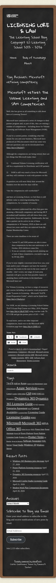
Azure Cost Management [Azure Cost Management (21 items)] (35, 384)
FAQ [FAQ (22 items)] (29, 409)
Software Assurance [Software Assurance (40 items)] (32, 441)
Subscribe (15, 539)
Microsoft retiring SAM (25, 355)
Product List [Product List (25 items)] (23, 437)
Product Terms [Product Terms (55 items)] (36, 437)
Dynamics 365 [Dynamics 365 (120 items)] (25, 398)
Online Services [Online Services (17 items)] (25, 429)
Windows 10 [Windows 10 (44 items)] (30, 444)
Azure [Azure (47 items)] (23, 383)
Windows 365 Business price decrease (28, 461)
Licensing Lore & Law (28, 28)
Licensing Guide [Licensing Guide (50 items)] (36, 412)
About (28, 63)
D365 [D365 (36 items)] (34, 393)
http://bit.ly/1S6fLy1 (32, 326)
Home (13, 57)
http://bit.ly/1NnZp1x (15, 299)
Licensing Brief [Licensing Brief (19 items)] (23, 412)
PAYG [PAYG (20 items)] (33, 429)
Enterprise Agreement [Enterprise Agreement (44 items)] (16, 408)
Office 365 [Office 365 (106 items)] (13, 429)
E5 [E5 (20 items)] (34, 404)
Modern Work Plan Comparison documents (30, 488)
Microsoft (31, 352)
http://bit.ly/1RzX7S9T (19, 311)
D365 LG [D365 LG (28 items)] (40, 394)
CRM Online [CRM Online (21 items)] (21, 394)
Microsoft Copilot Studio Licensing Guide (30, 481)
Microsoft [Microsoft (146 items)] (13, 423)
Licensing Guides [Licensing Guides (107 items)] (18, 417)
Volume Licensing (33, 361)
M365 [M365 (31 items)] (33, 418)
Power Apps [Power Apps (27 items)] (39, 429)
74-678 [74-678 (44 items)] (9, 383)
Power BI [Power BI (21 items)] (17, 433)
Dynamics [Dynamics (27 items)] (10, 399)
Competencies (12, 352)
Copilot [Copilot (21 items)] (14, 394)
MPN (27, 358)
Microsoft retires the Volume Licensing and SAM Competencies (28, 98)
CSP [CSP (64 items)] (28, 393)
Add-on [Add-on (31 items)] (17, 383)
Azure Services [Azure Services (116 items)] (27, 388)
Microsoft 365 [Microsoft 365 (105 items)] (31, 423)
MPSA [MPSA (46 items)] (45, 423)
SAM (31, 358)
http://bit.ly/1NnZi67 (15, 148)
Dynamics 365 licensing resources (27, 474)
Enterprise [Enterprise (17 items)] (41, 404)
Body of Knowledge (34, 57)
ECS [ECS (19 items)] (37, 404)
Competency (22, 352)
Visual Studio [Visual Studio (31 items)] (17, 445)
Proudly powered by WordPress (28, 561)
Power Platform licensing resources (27, 468)
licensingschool (35, 349)
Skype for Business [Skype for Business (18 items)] (17, 441)
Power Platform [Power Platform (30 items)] (27, 433)
